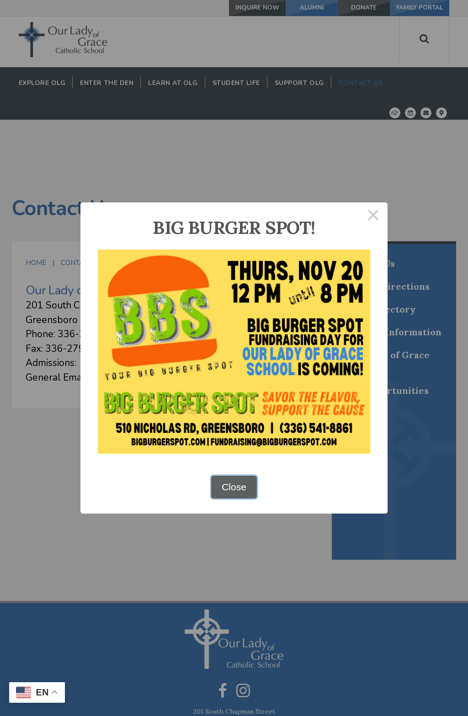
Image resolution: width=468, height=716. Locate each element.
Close (234, 487)
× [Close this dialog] (373, 216)
